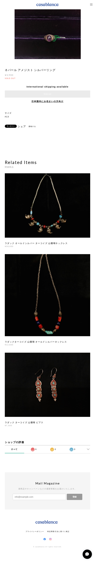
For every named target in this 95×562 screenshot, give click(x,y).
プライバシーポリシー (35, 531)
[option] (48, 34)
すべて (14, 449)
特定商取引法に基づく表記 (58, 531)
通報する (32, 126)
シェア (22, 126)
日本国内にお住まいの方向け (47, 101)
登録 (75, 497)
